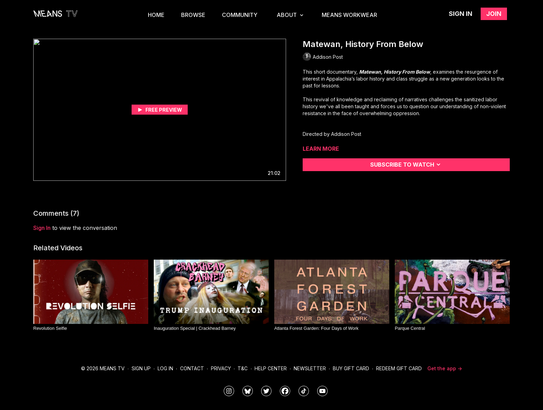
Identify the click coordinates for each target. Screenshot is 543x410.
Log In (165, 368)
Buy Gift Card (351, 368)
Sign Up (141, 368)
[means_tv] (229, 391)
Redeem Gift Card (399, 368)
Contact (192, 368)
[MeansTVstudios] (247, 391)
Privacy (221, 368)
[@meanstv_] (304, 391)
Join (493, 13)
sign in (42, 227)
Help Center (271, 368)
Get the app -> (444, 368)
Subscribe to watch (406, 164)
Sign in (460, 13)
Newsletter (310, 368)
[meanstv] (285, 391)
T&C (243, 368)
